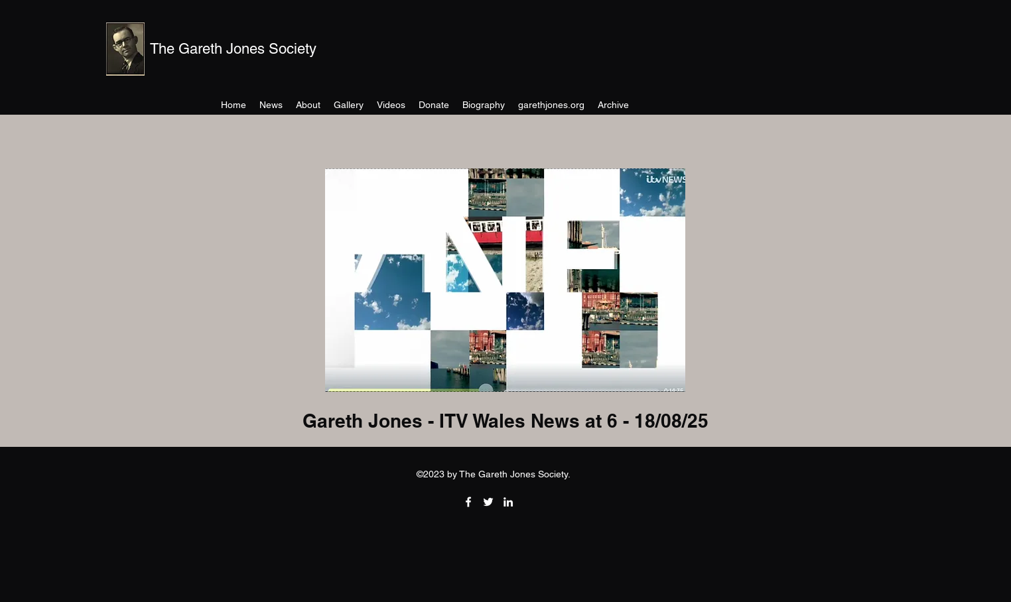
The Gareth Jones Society (233, 48)
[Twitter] (488, 502)
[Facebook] (468, 502)
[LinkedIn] (508, 502)
